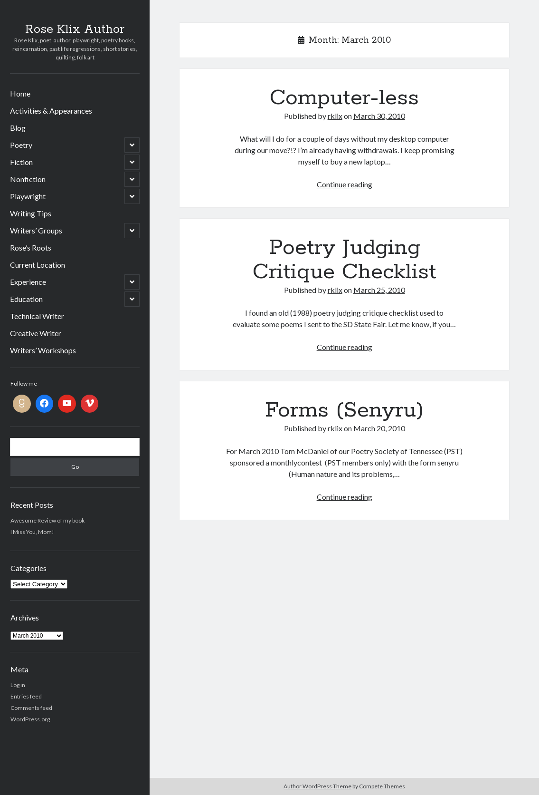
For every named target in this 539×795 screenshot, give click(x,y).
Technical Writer (37, 315)
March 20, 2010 (379, 428)
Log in (17, 684)
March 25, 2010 (379, 289)
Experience (28, 281)
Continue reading (344, 184)
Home (20, 93)
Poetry (21, 144)
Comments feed (31, 707)
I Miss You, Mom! (32, 531)
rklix (335, 115)
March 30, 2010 (379, 115)
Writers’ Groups (36, 230)
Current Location (37, 264)
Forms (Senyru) (344, 410)
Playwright (28, 196)
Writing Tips (30, 213)
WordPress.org (30, 719)
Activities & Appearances (51, 110)
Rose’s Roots (30, 247)
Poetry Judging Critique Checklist (344, 260)
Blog (18, 127)
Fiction (21, 161)
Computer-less (344, 98)
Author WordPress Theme (317, 786)
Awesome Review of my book (47, 520)
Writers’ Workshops (43, 350)
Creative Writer (35, 333)
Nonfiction (28, 179)
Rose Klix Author (74, 29)
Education (26, 298)
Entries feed (26, 696)
